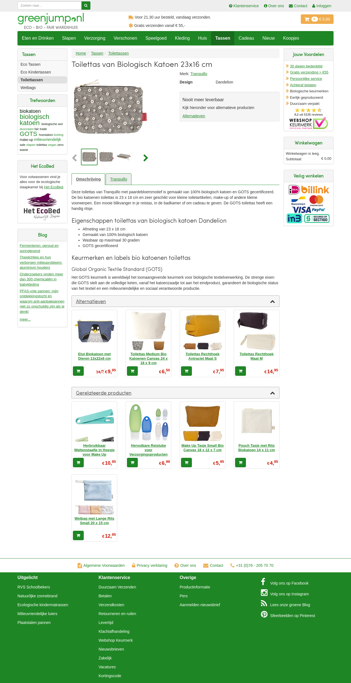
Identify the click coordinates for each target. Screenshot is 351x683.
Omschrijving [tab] (88, 179)
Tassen (222, 38)
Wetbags (28, 87)
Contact (213, 565)
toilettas (42, 144)
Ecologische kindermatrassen (42, 605)
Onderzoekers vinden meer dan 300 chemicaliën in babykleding (41, 279)
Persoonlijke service (306, 79)
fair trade (40, 129)
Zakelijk (105, 658)
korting (58, 134)
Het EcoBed (53, 187)
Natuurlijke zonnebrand (37, 596)
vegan (52, 144)
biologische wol (52, 124)
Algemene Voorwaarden (101, 565)
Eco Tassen (30, 64)
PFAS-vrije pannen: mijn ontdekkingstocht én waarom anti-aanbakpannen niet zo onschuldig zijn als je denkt (42, 301)
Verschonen (125, 38)
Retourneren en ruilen (117, 613)
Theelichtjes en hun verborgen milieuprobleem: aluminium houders (41, 262)
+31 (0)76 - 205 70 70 (251, 565)
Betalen (105, 596)
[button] (76, 158)
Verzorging (95, 38)
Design (186, 82)
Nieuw (268, 38)
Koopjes (291, 38)
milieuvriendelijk (47, 140)
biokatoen (30, 111)
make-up (26, 140)
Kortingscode (110, 676)
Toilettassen (32, 80)
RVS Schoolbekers (33, 587)
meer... (25, 319)
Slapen (69, 38)
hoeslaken (46, 134)
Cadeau (246, 38)
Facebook (285, 582)
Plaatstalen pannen (34, 622)
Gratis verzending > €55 (309, 72)
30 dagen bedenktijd (306, 66)
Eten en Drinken (38, 38)
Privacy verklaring (149, 565)
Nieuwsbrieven (111, 649)
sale (22, 144)
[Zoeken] (85, 5)
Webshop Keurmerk (116, 640)
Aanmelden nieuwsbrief (200, 605)
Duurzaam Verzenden (117, 587)
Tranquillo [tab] (118, 179)
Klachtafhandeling (114, 631)
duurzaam (27, 129)
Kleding (182, 38)
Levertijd (106, 622)
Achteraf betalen (303, 85)
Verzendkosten (111, 605)
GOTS (28, 133)
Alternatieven (193, 116)
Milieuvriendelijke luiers (37, 613)
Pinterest (288, 614)
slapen (31, 144)
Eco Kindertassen (36, 72)
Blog (285, 603)
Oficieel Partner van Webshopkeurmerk (308, 123)
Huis (202, 38)
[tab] (175, 301)
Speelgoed (156, 38)
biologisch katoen (34, 119)
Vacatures (107, 667)
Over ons (185, 565)
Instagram (285, 592)
